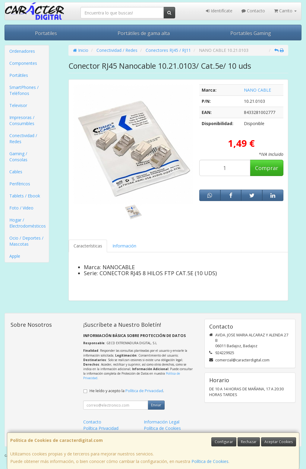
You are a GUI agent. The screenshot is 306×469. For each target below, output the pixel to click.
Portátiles (18, 75)
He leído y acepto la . (127, 390)
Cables (15, 172)
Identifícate (219, 11)
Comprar (266, 168)
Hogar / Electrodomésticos (27, 223)
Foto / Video (21, 208)
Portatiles (46, 33)
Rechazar (249, 441)
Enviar (156, 405)
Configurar (224, 441)
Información (124, 246)
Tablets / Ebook (24, 196)
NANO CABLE (257, 90)
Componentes (23, 63)
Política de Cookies (210, 461)
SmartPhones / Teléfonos (24, 90)
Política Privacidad (100, 428)
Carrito (285, 11)
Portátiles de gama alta (144, 33)
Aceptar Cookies (278, 441)
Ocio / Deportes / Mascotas (26, 241)
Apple (14, 256)
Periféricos (19, 184)
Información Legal (161, 422)
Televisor (18, 105)
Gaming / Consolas (18, 156)
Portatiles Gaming (250, 33)
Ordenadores (22, 51)
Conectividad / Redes (23, 138)
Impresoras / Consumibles (21, 120)
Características (88, 246)
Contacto (253, 11)
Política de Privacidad (144, 390)
